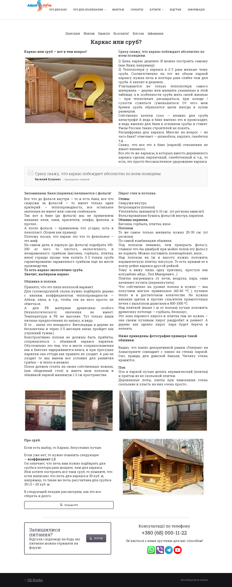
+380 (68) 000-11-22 (164, 528)
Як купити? (121, 29)
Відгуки (138, 29)
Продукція (72, 29)
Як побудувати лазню (194, 578)
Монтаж (89, 29)
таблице (125, 90)
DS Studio (35, 578)
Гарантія (104, 29)
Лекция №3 (69, 501)
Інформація (155, 29)
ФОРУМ (96, 534)
